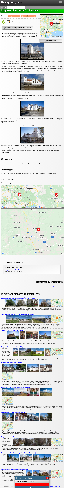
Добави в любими (50, 40)
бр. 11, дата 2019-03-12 (56, 286)
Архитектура (32, 16)
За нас (51, 486)
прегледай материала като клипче (17, 27)
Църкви (23, 16)
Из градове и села (14, 16)
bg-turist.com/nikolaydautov (16, 270)
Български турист (11, 2)
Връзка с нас (57, 486)
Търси (3, 7)
